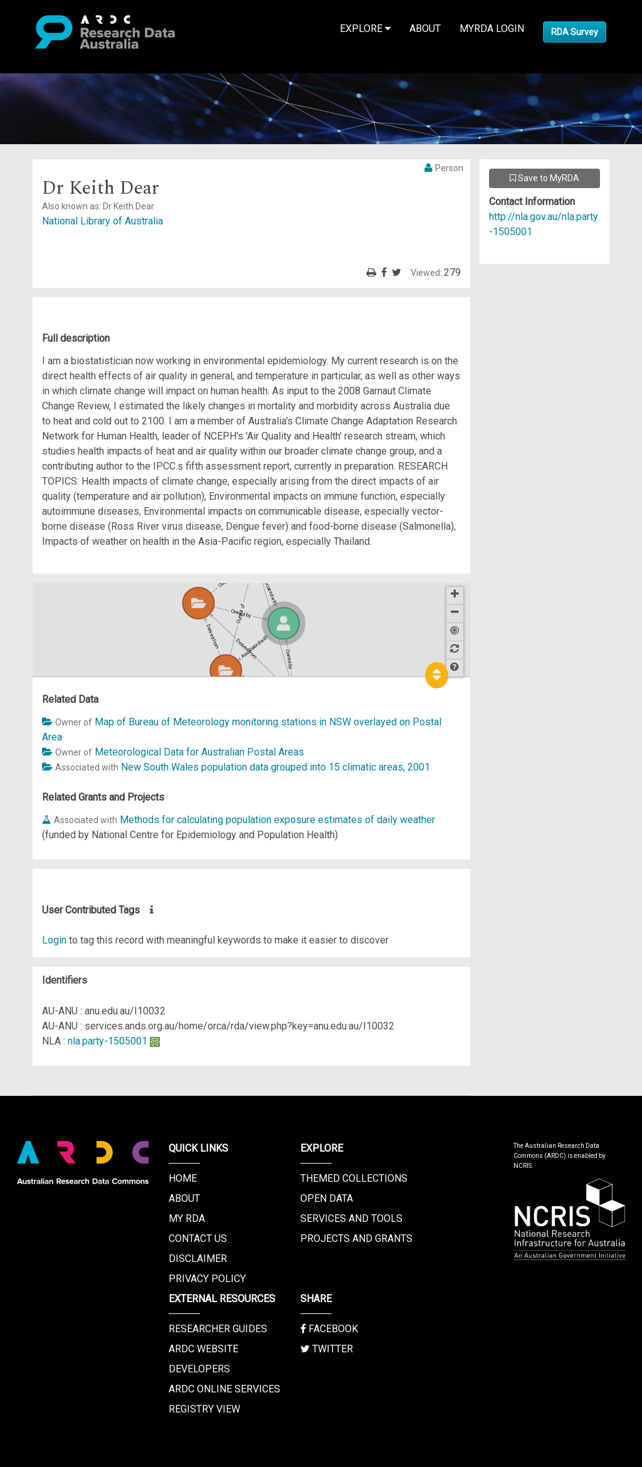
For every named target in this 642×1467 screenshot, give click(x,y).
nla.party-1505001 (107, 1041)
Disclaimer (198, 1259)
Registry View (204, 1409)
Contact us (198, 1238)
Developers (199, 1369)
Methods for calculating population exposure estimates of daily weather (277, 820)
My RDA (187, 1218)
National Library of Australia (102, 221)
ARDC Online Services (224, 1389)
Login (54, 940)
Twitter (326, 1349)
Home (183, 1178)
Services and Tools (351, 1218)
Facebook (329, 1329)
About (425, 28)
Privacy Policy (207, 1279)
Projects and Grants (356, 1238)
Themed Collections (354, 1178)
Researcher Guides (218, 1329)
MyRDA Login (492, 28)
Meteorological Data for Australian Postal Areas (199, 752)
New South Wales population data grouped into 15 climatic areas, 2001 (275, 767)
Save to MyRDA (544, 178)
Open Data (326, 1198)
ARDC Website (203, 1349)
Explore (365, 28)
